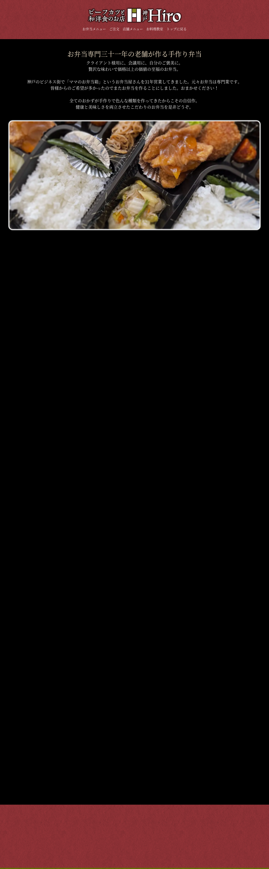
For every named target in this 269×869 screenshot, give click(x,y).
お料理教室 (154, 28)
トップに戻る (176, 28)
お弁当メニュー (94, 28)
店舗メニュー (133, 28)
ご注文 (114, 28)
